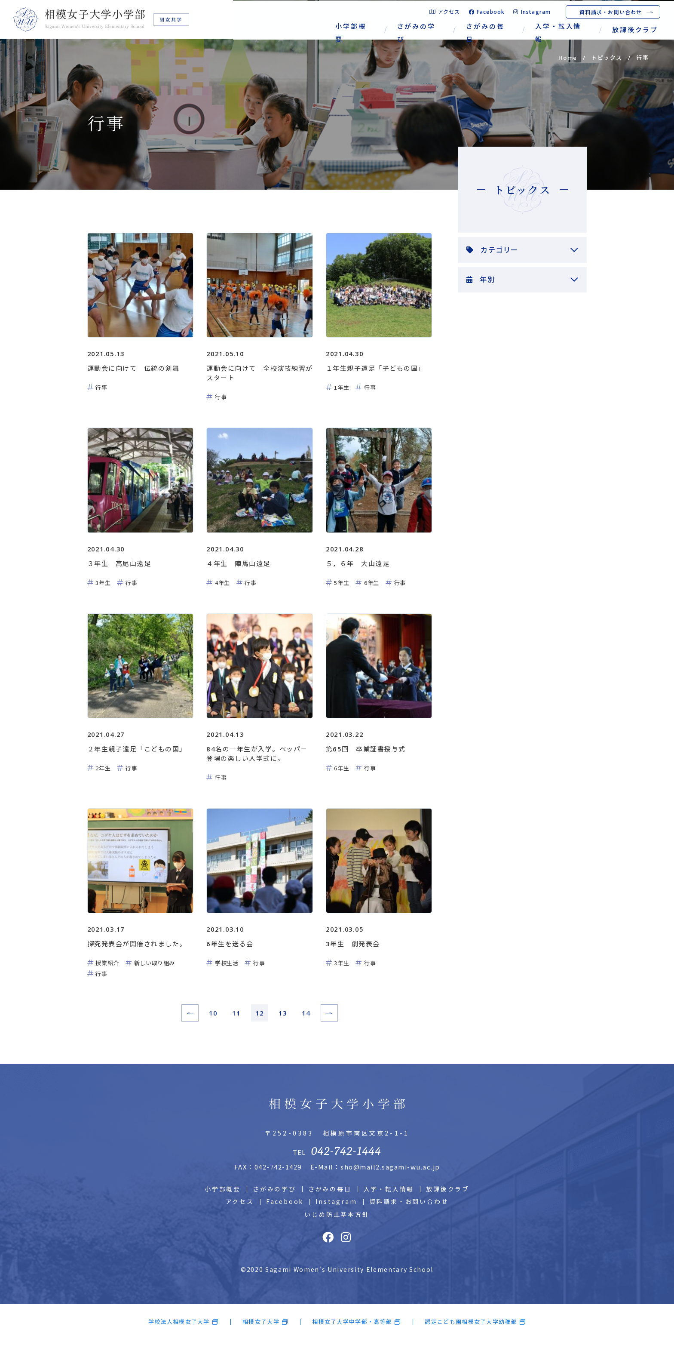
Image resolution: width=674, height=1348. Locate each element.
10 (213, 1020)
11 (236, 1020)
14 (306, 1020)
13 (283, 1020)
